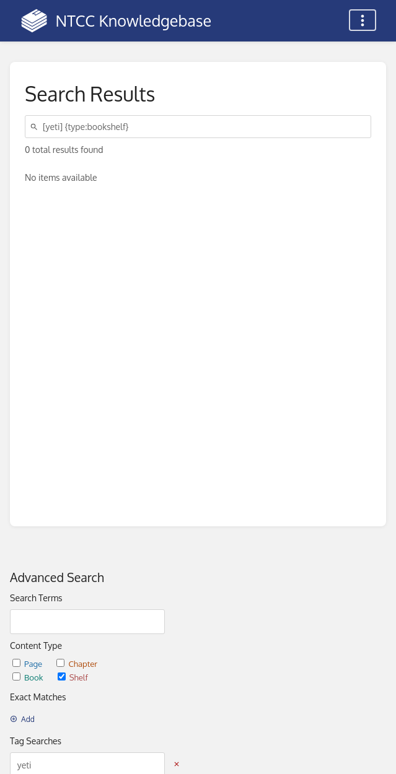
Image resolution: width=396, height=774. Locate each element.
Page (28, 663)
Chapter (76, 663)
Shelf (73, 677)
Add (22, 719)
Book (28, 677)
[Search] (36, 126)
